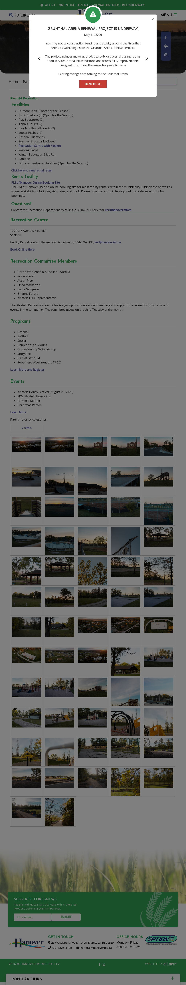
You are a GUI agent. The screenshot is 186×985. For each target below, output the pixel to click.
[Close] (153, 19)
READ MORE (93, 84)
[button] (38, 58)
